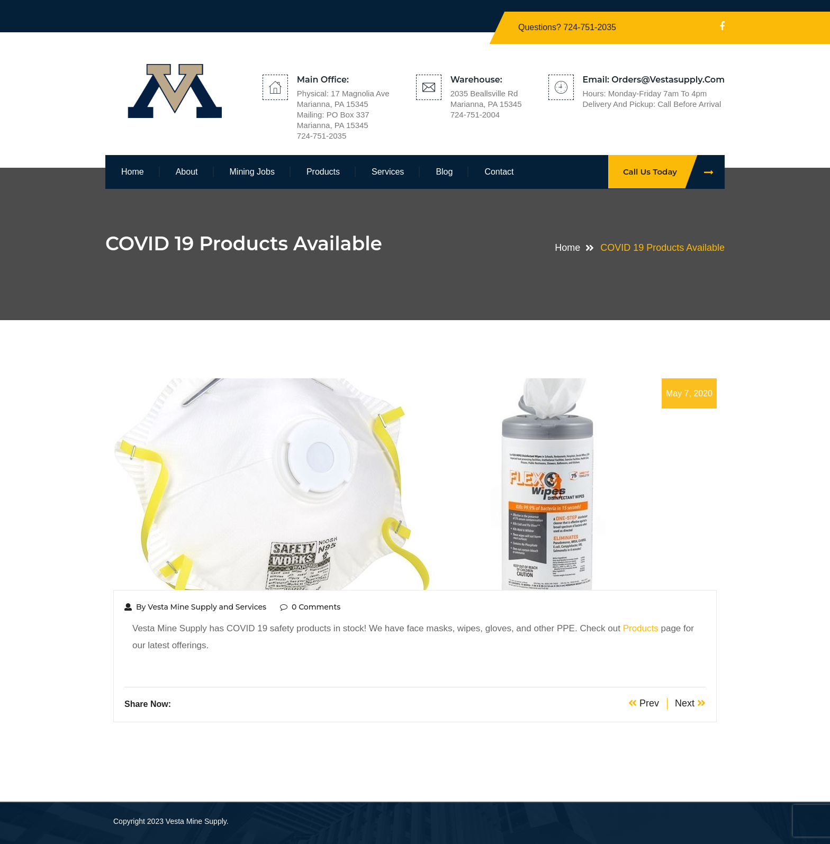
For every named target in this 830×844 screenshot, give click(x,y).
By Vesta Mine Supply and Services (195, 607)
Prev (643, 703)
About (187, 171)
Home (132, 171)
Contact (498, 171)
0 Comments (310, 607)
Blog (444, 171)
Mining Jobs (252, 171)
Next (690, 703)
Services (388, 171)
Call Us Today (674, 171)
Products (323, 171)
